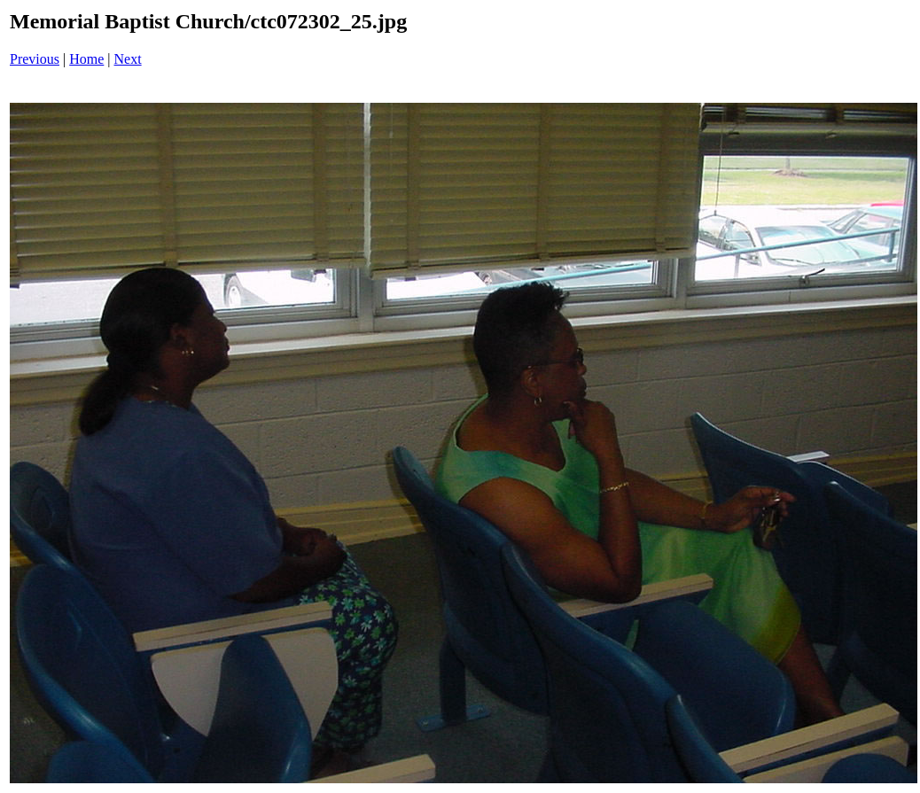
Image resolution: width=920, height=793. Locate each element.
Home (86, 58)
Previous (34, 58)
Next (128, 58)
